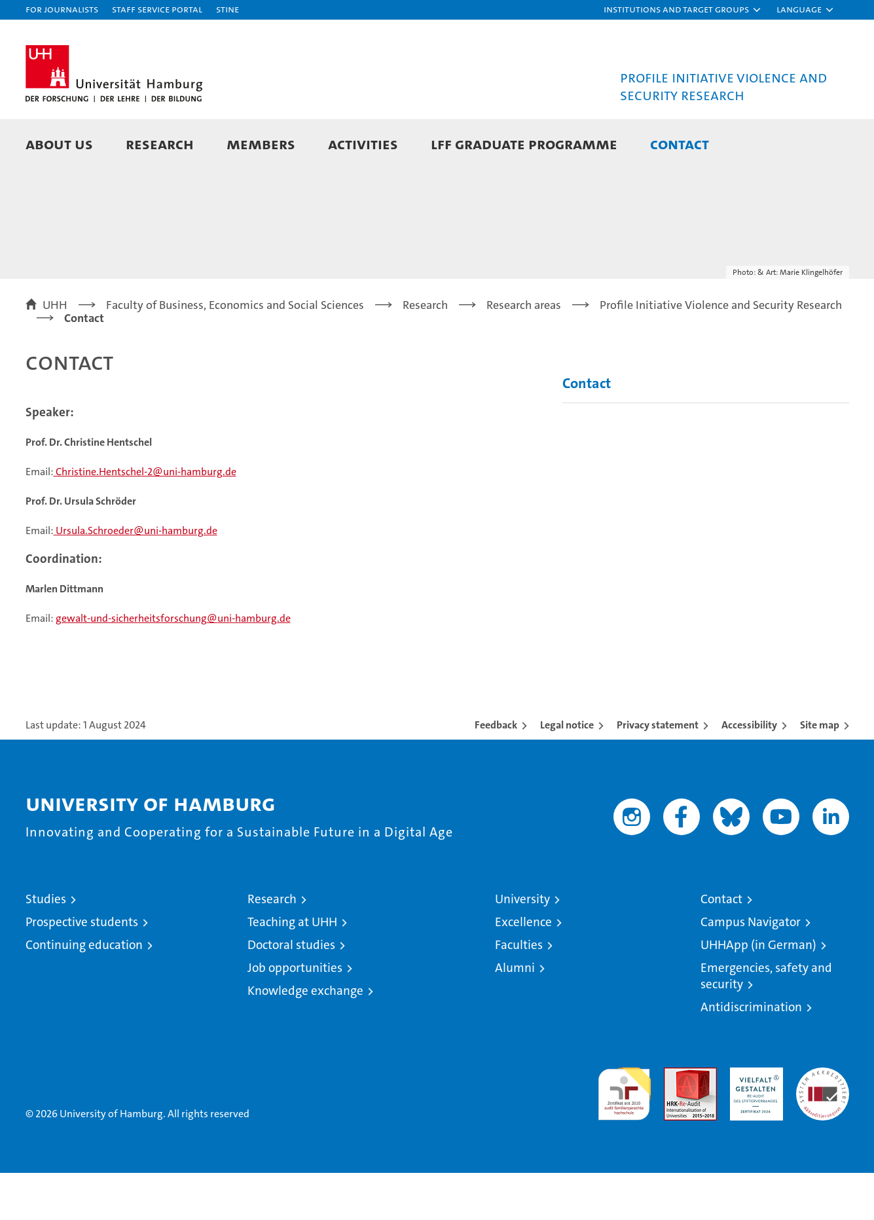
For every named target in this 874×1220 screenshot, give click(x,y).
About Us (59, 143)
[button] (683, 10)
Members (261, 143)
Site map (819, 772)
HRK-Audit (753, 1121)
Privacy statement (658, 772)
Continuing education (84, 992)
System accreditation (822, 1128)
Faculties (519, 992)
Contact (679, 143)
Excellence (523, 969)
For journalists (62, 9)
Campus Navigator (751, 969)
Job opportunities (294, 1015)
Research (160, 143)
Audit (676, 1121)
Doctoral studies (291, 992)
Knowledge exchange (305, 1038)
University (522, 946)
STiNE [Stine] (227, 9)
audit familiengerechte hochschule (624, 1135)
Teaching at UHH (292, 969)
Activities (363, 143)
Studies (46, 946)
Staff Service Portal (157, 9)
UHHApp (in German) (758, 992)
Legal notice (567, 772)
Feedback (496, 772)
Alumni (515, 1015)
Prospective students (82, 969)
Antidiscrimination (751, 1054)
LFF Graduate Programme (524, 143)
